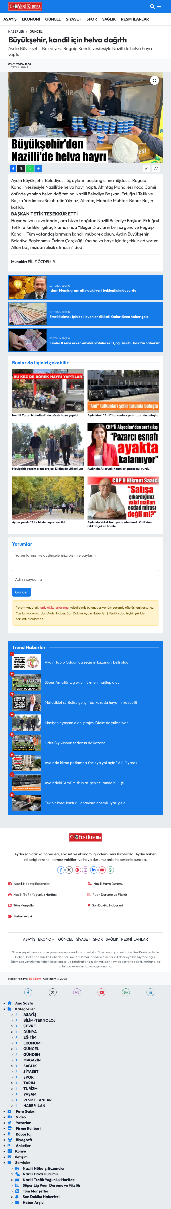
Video (17, 1117)
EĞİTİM (26, 1037)
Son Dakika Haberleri (105, 905)
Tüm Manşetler (21, 905)
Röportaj (20, 1134)
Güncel (36, 31)
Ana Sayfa (20, 1003)
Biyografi (20, 1139)
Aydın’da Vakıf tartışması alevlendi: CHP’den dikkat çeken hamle (120, 524)
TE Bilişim (34, 978)
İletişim (18, 1157)
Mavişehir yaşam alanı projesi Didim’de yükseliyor (47, 469)
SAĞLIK (109, 19)
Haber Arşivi (20, 916)
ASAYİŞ (9, 19)
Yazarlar (19, 1122)
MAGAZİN (28, 1060)
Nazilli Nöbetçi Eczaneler (29, 883)
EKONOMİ (31, 19)
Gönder (21, 592)
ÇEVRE (25, 1025)
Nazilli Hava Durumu (106, 883)
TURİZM (26, 1088)
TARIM (25, 1082)
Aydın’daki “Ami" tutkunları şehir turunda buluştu (123, 415)
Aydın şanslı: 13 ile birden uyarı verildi (38, 522)
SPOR (91, 19)
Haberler (16, 31)
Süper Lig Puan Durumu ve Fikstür (48, 1185)
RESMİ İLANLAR (135, 19)
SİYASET (73, 19)
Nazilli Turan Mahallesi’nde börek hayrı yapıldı (45, 415)
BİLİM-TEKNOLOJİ (36, 1020)
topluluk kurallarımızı (54, 607)
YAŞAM (26, 1094)
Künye (17, 1151)
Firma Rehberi (24, 1128)
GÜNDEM (27, 1054)
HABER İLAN (30, 1105)
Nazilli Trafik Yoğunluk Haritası (32, 894)
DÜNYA (26, 1031)
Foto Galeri (21, 1111)
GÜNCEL (53, 19)
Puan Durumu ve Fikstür (108, 894)
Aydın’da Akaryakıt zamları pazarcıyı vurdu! (119, 469)
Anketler (19, 1145)
